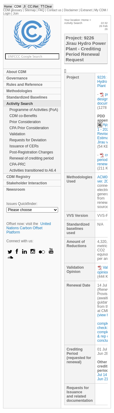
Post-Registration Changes (31, 152)
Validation (17, 134)
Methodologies (19, 91)
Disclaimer (71, 10)
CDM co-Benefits (23, 116)
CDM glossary (12, 10)
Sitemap (30, 10)
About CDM (16, 72)
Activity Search (19, 104)
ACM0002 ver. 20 (105, 179)
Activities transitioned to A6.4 (32, 170)
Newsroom (15, 189)
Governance (16, 78)
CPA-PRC (17, 164)
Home (8, 6)
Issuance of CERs (24, 146)
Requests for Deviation (27, 140)
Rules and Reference (24, 84)
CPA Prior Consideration (29, 128)
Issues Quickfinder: (21, 204)
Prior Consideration (25, 122)
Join (16, 13)
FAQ (41, 10)
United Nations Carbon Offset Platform (28, 228)
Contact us (54, 10)
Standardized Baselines (26, 97)
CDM (17, 6)
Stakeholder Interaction (26, 183)
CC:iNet (33, 6)
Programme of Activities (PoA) (33, 110)
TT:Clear (46, 6)
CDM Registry (18, 177)
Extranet (86, 10)
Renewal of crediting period (31, 158)
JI (24, 6)
